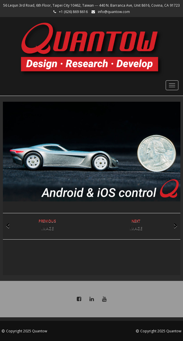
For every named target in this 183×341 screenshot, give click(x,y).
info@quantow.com (114, 11)
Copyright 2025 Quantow (26, 331)
